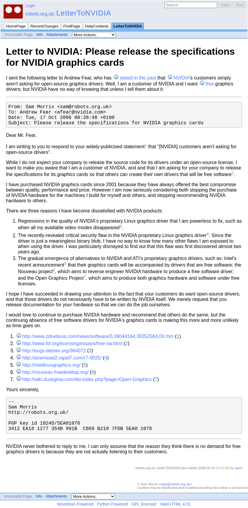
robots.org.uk (40, 13)
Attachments (57, 34)
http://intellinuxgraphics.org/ (51, 365)
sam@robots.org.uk (175, 484)
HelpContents (97, 26)
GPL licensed (143, 504)
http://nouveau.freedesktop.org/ (55, 372)
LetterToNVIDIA (83, 13)
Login (30, 5)
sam (238, 468)
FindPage (71, 26)
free (210, 83)
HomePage (16, 26)
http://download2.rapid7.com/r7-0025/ (61, 357)
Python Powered (112, 504)
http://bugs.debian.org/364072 (54, 350)
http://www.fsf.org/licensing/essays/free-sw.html (72, 343)
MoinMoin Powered (75, 504)
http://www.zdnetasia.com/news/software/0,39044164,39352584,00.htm (98, 336)
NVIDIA (181, 77)
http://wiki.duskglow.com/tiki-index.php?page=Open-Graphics (87, 379)
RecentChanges (45, 26)
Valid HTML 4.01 (175, 504)
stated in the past (138, 77)
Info (39, 34)
